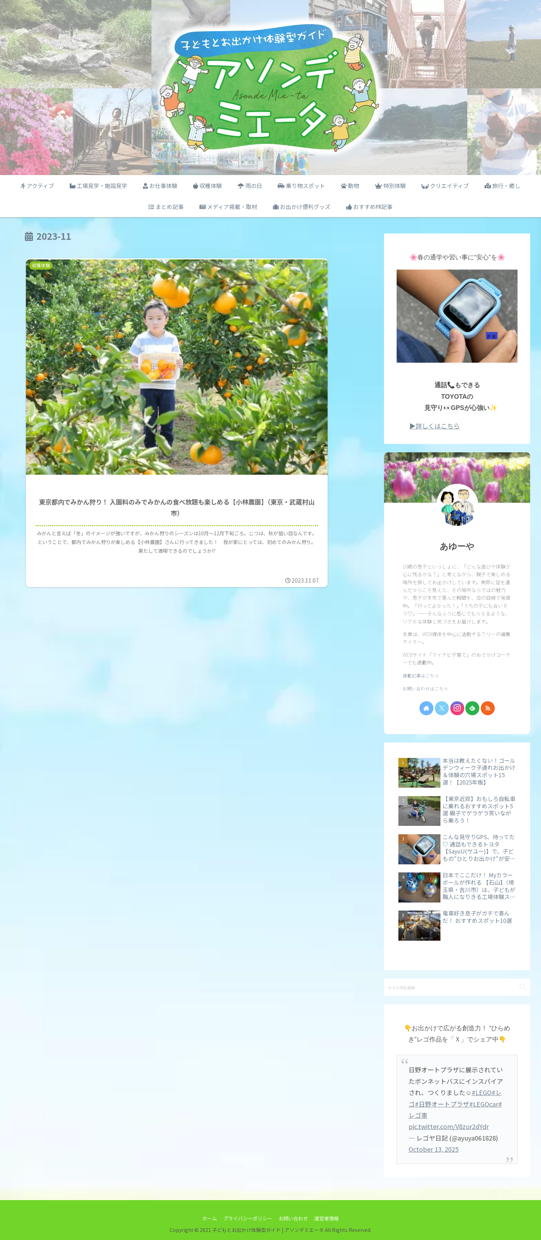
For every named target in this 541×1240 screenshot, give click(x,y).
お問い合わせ (293, 1218)
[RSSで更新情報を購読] (488, 708)
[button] (522, 987)
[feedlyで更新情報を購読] (472, 708)
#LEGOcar (483, 1103)
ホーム (208, 1218)
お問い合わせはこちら (425, 688)
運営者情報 (327, 1218)
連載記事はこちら (421, 675)
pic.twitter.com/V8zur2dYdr (449, 1126)
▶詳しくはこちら (434, 425)
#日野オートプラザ (442, 1103)
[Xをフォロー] (442, 708)
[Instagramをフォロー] (457, 708)
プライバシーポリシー (247, 1218)
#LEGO (482, 1092)
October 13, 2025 (434, 1149)
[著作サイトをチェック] (426, 708)
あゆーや (457, 546)
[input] (457, 987)
